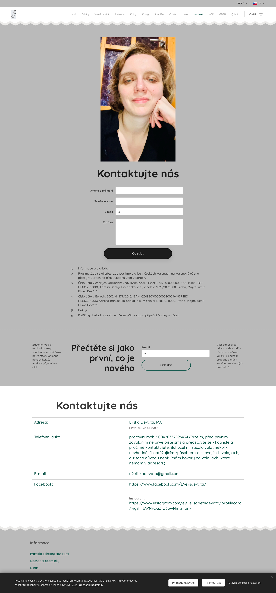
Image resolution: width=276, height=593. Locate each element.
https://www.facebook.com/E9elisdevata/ (167, 484)
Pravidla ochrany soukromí (49, 553)
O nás (34, 568)
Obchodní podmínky (44, 560)
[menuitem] (51, 14)
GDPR (75, 584)
